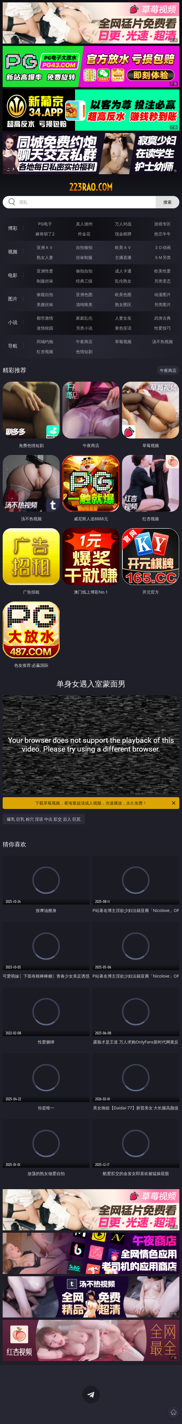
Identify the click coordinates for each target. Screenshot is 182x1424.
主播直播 (123, 257)
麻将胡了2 (44, 234)
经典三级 (84, 281)
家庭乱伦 (84, 318)
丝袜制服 (84, 257)
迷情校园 (45, 328)
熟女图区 (123, 304)
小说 (12, 322)
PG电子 (45, 224)
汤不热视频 (162, 341)
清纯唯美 (84, 304)
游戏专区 (162, 224)
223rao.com (91, 187)
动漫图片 (162, 294)
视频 (12, 251)
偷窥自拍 (45, 294)
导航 (12, 346)
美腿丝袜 (45, 304)
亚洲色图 (84, 294)
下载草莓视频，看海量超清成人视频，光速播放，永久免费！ (105, 803)
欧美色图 (123, 294)
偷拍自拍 (84, 271)
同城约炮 (45, 341)
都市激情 (45, 318)
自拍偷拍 (84, 247)
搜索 (167, 202)
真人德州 (84, 224)
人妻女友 (123, 318)
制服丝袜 (45, 281)
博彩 (12, 228)
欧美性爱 (162, 271)
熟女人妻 (45, 257)
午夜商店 (84, 341)
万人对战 (123, 224)
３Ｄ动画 (162, 247)
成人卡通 (123, 271)
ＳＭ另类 (162, 257)
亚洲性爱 (45, 271)
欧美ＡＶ (123, 247)
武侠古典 (162, 318)
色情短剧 (84, 351)
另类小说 (84, 328)
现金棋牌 (123, 234)
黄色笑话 (123, 328)
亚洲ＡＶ (45, 247)
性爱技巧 (162, 328)
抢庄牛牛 (162, 234)
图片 (12, 298)
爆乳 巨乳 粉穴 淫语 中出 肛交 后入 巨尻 (43, 819)
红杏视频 (45, 351)
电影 (12, 275)
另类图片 (162, 304)
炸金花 (84, 234)
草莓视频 (123, 341)
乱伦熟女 (123, 281)
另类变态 (162, 281)
